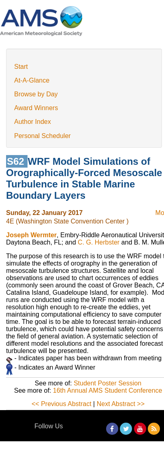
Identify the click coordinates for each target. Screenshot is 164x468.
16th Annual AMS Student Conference (107, 390)
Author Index (32, 121)
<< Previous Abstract (62, 403)
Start (21, 66)
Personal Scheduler (42, 135)
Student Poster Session (107, 383)
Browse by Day (36, 94)
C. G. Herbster (98, 242)
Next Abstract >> (121, 403)
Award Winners (36, 107)
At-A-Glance (31, 80)
